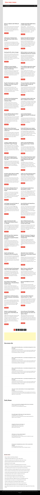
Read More (6, 32)
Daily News (8, 400)
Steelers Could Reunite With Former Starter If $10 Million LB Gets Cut (11, 312)
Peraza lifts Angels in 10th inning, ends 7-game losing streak (21, 414)
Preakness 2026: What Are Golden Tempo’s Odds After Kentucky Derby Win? (11, 175)
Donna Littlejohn (14, 405)
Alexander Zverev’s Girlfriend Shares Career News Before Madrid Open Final (28, 254)
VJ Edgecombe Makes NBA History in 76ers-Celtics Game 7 (14, 458)
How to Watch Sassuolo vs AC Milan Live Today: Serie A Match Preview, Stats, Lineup (27, 222)
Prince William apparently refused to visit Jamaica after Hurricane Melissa (28, 67)
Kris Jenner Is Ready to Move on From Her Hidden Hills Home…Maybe (11, 189)
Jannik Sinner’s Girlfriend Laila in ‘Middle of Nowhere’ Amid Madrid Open (11, 297)
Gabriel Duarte (14, 425)
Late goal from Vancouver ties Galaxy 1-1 (18, 424)
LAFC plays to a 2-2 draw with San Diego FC (19, 434)
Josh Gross (13, 435)
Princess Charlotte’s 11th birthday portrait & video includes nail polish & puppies (28, 84)
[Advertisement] (20, 15)
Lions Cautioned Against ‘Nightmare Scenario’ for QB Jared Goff (28, 115)
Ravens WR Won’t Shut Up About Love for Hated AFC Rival (14, 475)
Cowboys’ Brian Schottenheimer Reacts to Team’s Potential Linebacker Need (11, 99)
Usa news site (8, 343)
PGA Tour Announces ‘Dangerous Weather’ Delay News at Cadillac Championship (28, 236)
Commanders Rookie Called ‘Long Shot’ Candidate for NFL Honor (15, 473)
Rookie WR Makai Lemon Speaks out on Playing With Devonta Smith (15, 479)
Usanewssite (14, 349)
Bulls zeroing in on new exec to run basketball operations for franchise (15, 464)
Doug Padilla (14, 415)
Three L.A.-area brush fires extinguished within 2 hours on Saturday (22, 404)
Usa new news (10, 2)
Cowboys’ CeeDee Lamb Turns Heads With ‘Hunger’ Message (14, 481)
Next (25, 329)
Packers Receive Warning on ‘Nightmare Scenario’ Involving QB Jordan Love (11, 129)
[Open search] (35, 6)
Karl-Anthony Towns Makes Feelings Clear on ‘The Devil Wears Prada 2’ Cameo (11, 283)
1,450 (21, 329)
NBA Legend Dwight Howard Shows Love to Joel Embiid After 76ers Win (11, 158)
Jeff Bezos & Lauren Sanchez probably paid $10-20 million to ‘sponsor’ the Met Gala (11, 67)
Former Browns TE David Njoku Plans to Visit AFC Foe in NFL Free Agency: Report (28, 312)
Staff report (13, 446)
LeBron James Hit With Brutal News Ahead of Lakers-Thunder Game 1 (27, 144)
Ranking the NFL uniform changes (11, 52)
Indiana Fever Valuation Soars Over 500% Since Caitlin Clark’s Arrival (11, 39)
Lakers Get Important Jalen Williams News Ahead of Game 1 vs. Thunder (11, 222)
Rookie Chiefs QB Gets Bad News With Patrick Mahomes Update (15, 461)
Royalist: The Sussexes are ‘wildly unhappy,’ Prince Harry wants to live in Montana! (11, 84)
